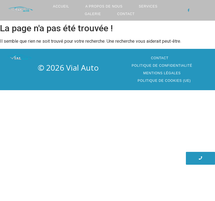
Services (148, 6)
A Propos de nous (104, 6)
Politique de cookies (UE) (164, 81)
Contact (126, 14)
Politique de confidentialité (162, 66)
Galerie (93, 14)
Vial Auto (82, 67)
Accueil (61, 6)
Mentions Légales (162, 73)
